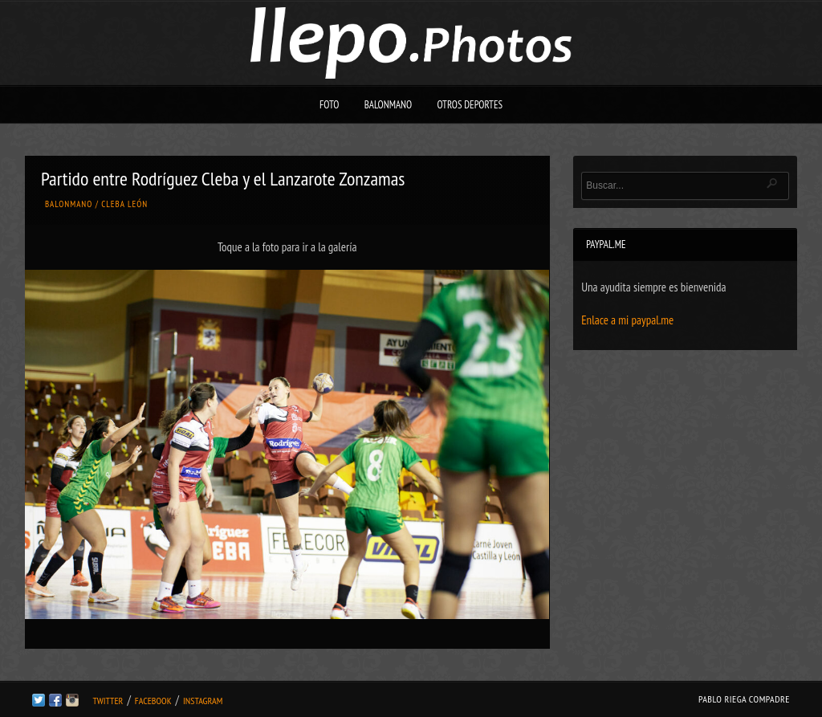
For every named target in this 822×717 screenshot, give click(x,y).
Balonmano (388, 105)
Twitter (107, 701)
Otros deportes (470, 105)
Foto (329, 105)
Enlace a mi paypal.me (627, 320)
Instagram (202, 701)
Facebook (153, 701)
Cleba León (124, 204)
